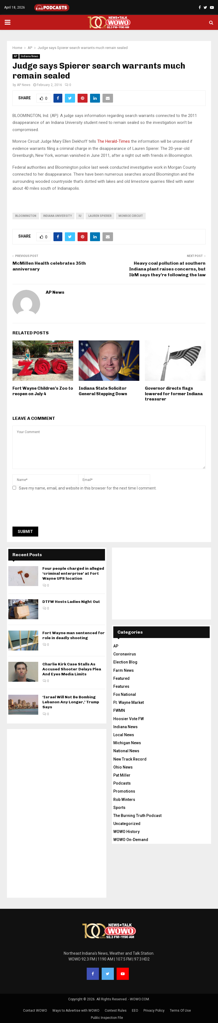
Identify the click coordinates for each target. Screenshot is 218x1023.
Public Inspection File (107, 1018)
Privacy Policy (154, 1010)
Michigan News (127, 743)
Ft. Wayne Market (128, 702)
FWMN (119, 710)
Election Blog (125, 662)
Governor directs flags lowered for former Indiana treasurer (174, 394)
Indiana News (30, 56)
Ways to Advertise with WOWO (75, 1010)
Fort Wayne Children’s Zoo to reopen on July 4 (42, 391)
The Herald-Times (113, 141)
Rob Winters (124, 799)
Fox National (124, 694)
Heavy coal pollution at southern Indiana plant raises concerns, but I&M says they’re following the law (167, 269)
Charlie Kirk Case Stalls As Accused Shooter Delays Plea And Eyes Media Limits (71, 669)
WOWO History (126, 831)
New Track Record (130, 759)
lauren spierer (100, 215)
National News (126, 751)
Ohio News (123, 767)
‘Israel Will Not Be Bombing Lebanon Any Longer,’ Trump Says (70, 702)
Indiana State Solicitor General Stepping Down (103, 391)
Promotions (124, 791)
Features (121, 686)
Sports (119, 807)
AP (15, 56)
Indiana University (57, 215)
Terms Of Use (180, 1010)
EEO (135, 1010)
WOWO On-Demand (130, 839)
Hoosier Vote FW (128, 719)
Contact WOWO (35, 1010)
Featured (121, 678)
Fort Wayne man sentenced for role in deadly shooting (73, 635)
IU (80, 215)
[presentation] (54, 510)
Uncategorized (126, 823)
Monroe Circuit (131, 215)
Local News (123, 735)
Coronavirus (124, 654)
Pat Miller (121, 775)
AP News (23, 85)
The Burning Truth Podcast (137, 815)
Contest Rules (116, 1010)
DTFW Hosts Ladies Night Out (71, 601)
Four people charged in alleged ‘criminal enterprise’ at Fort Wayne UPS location (73, 573)
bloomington (25, 215)
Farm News (123, 670)
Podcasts (122, 783)
